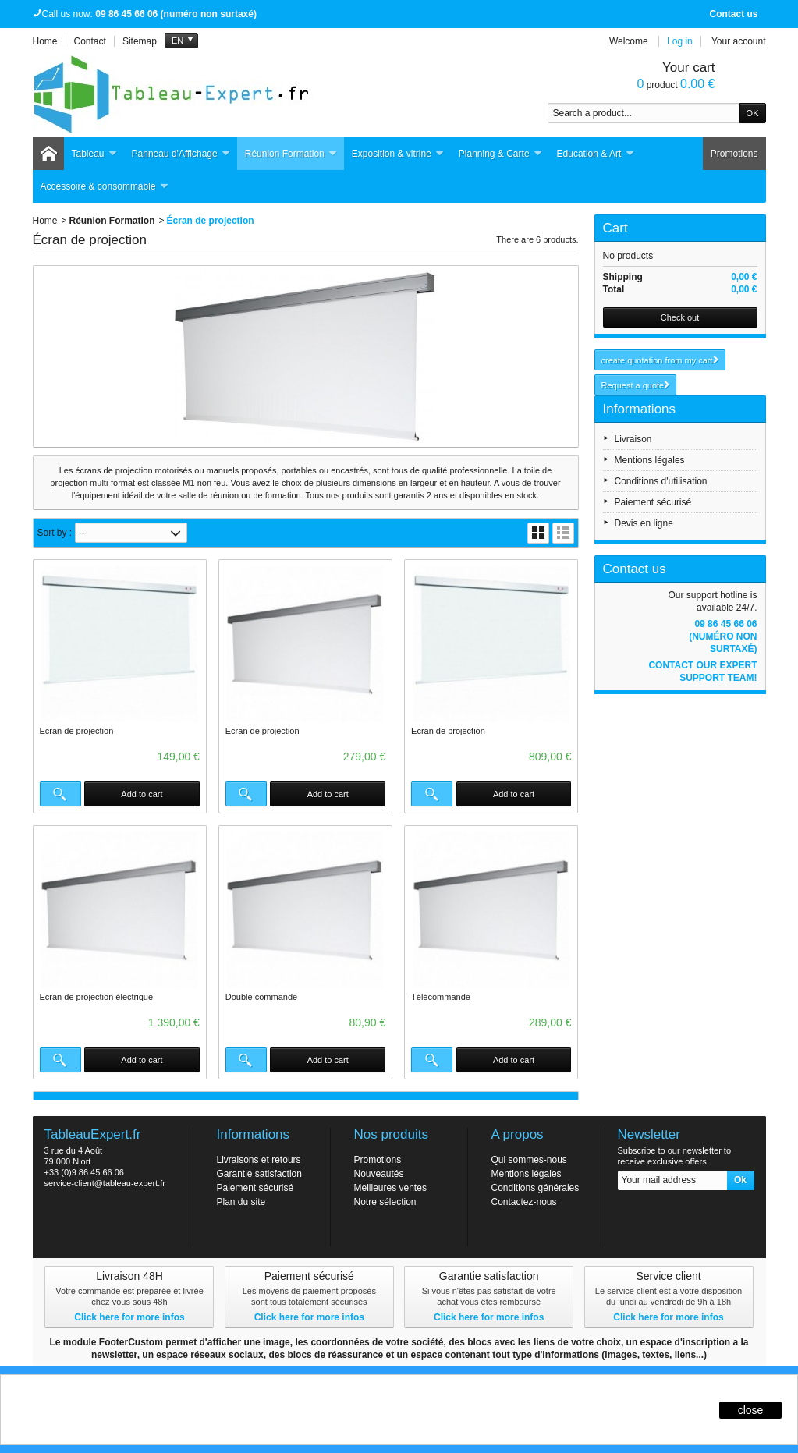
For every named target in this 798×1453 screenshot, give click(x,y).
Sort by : (55, 532)
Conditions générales (535, 1187)
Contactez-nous (524, 1201)
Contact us (733, 14)
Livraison (633, 439)
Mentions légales (650, 460)
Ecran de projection (77, 730)
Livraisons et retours (259, 1159)
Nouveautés (379, 1173)
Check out (680, 317)
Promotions (734, 153)
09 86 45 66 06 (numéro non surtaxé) (723, 636)
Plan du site (241, 1201)
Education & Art (596, 154)
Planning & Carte (501, 154)
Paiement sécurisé (653, 502)
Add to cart (141, 794)
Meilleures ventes (390, 1187)
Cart (615, 228)
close (751, 1410)
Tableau (95, 154)
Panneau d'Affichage (181, 154)
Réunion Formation (291, 154)
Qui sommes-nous (529, 1159)
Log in (680, 41)
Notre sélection (385, 1201)
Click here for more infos (129, 1317)
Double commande (261, 996)
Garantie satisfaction (259, 1173)
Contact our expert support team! (702, 671)
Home (45, 220)
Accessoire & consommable (105, 187)
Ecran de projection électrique (97, 996)
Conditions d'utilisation (661, 481)
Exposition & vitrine (398, 154)
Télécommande (440, 996)
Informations (639, 409)
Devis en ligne (644, 523)
